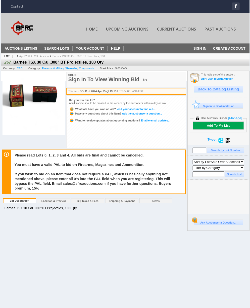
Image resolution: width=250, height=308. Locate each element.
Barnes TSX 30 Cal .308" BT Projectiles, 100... (79, 56)
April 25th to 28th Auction (34, 56)
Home (92, 29)
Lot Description (19, 200)
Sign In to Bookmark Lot (214, 106)
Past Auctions (220, 29)
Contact (17, 6)
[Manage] (235, 118)
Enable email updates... (119, 120)
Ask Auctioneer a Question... (215, 222)
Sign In (199, 48)
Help (115, 48)
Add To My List (218, 125)
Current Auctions (176, 29)
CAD (20, 68)
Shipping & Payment (122, 200)
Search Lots (56, 48)
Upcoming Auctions (127, 29)
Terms (156, 200)
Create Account (229, 48)
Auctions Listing (21, 48)
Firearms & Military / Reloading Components (68, 68)
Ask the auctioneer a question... (115, 113)
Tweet (211, 139)
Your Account (90, 48)
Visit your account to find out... (112, 109)
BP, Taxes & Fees (88, 200)
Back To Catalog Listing (218, 89)
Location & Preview (53, 200)
